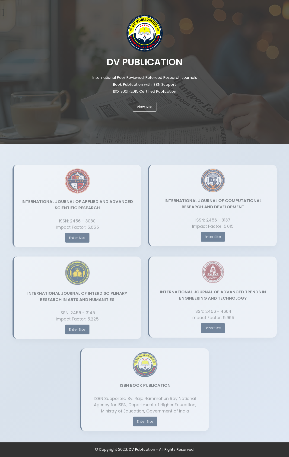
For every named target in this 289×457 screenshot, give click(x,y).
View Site (144, 106)
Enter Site (77, 241)
